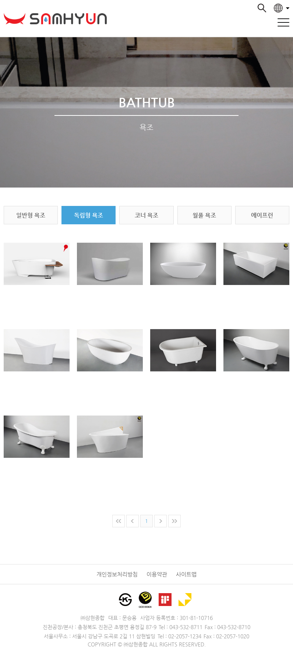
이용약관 (156, 574)
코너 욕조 (146, 215)
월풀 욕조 (204, 215)
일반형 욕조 (30, 215)
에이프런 (262, 215)
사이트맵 (186, 574)
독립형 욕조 (88, 215)
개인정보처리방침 (117, 574)
